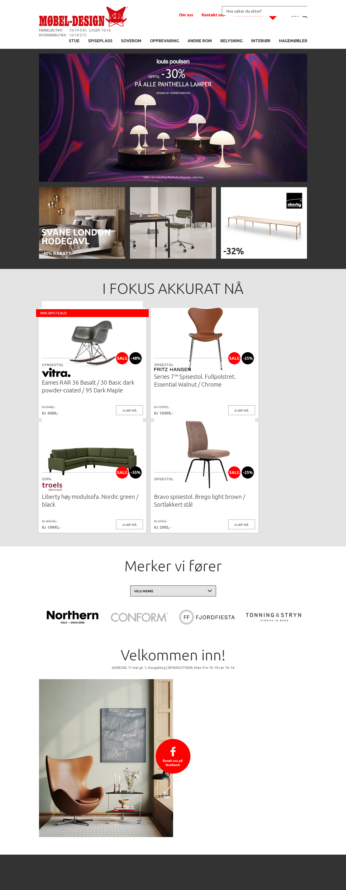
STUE (74, 40)
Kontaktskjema (239, 878)
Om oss (186, 14)
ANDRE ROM (200, 40)
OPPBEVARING (164, 40)
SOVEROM (131, 40)
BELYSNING (231, 40)
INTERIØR (260, 40)
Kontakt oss (213, 14)
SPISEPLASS (100, 40)
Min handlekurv (248, 14)
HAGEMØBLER (293, 40)
